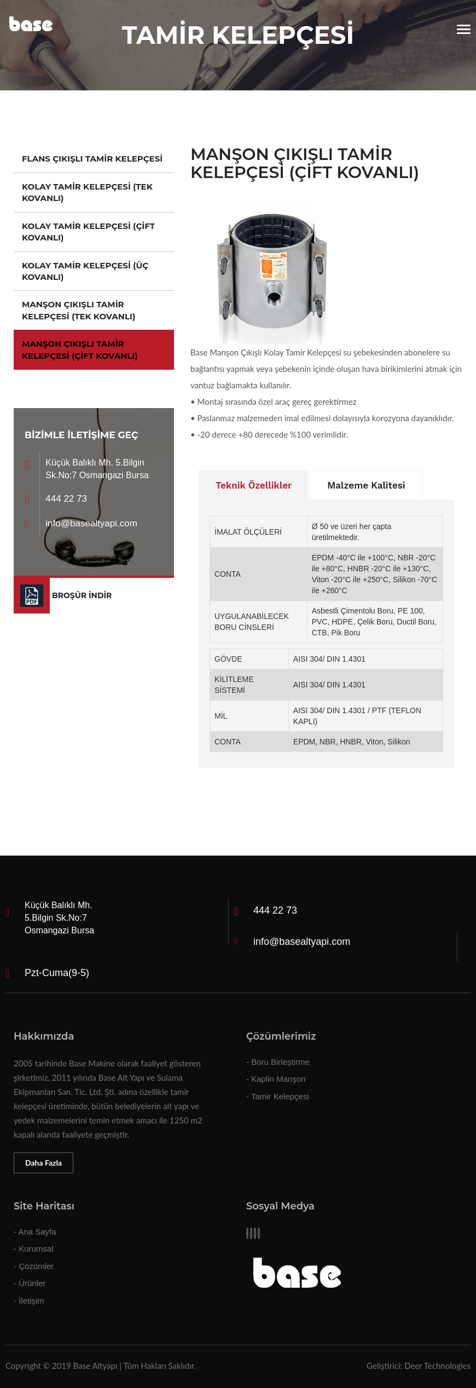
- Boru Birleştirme (278, 1061)
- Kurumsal (34, 1248)
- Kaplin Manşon (275, 1078)
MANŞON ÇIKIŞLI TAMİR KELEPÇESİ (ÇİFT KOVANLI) (80, 349)
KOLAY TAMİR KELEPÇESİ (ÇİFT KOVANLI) (88, 232)
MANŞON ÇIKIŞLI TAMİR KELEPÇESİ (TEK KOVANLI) (78, 310)
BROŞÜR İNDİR (82, 595)
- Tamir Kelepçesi (277, 1096)
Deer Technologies (437, 1365)
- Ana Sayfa (35, 1231)
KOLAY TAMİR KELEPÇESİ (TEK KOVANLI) (87, 192)
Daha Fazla (43, 1162)
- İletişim (29, 1300)
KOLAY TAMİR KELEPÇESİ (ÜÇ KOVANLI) (85, 271)
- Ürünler (29, 1283)
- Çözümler (34, 1266)
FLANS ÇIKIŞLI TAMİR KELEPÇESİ (92, 158)
